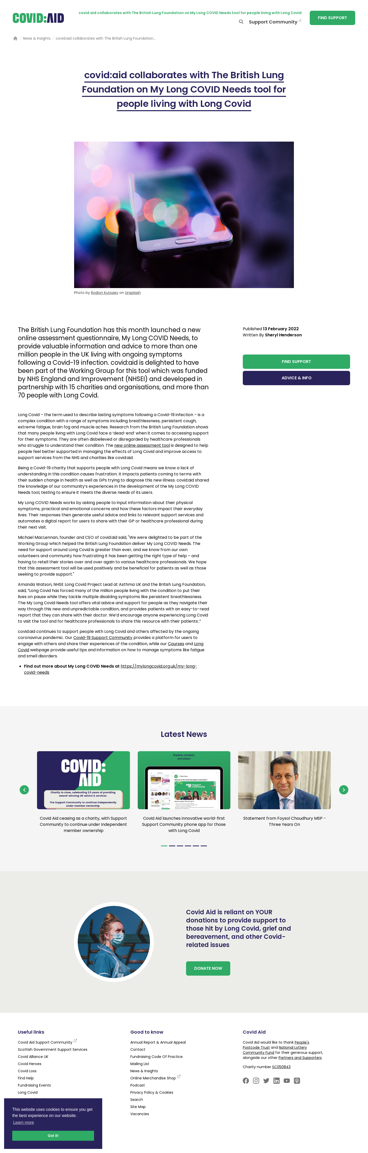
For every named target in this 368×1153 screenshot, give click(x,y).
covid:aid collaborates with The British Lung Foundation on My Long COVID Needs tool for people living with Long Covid (190, 12)
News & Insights (144, 1071)
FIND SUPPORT (332, 18)
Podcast (137, 1085)
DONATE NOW (208, 968)
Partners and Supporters (300, 1057)
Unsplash (133, 292)
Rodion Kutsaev (104, 292)
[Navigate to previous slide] (24, 789)
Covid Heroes (29, 1063)
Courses (176, 644)
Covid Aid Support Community (47, 1042)
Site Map (138, 1106)
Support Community (273, 22)
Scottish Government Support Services (52, 1049)
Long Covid (28, 1092)
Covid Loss (27, 1071)
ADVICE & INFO (297, 378)
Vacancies (139, 1113)
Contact (137, 1049)
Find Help (26, 1078)
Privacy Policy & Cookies (151, 1092)
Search (136, 1099)
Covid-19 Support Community (102, 638)
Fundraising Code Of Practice (156, 1056)
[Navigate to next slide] (343, 789)
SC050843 (281, 1066)
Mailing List (139, 1063)
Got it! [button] (53, 1136)
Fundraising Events (34, 1085)
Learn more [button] (23, 1122)
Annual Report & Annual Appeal (158, 1042)
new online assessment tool (142, 445)
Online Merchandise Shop (155, 1078)
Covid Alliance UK (33, 1056)
